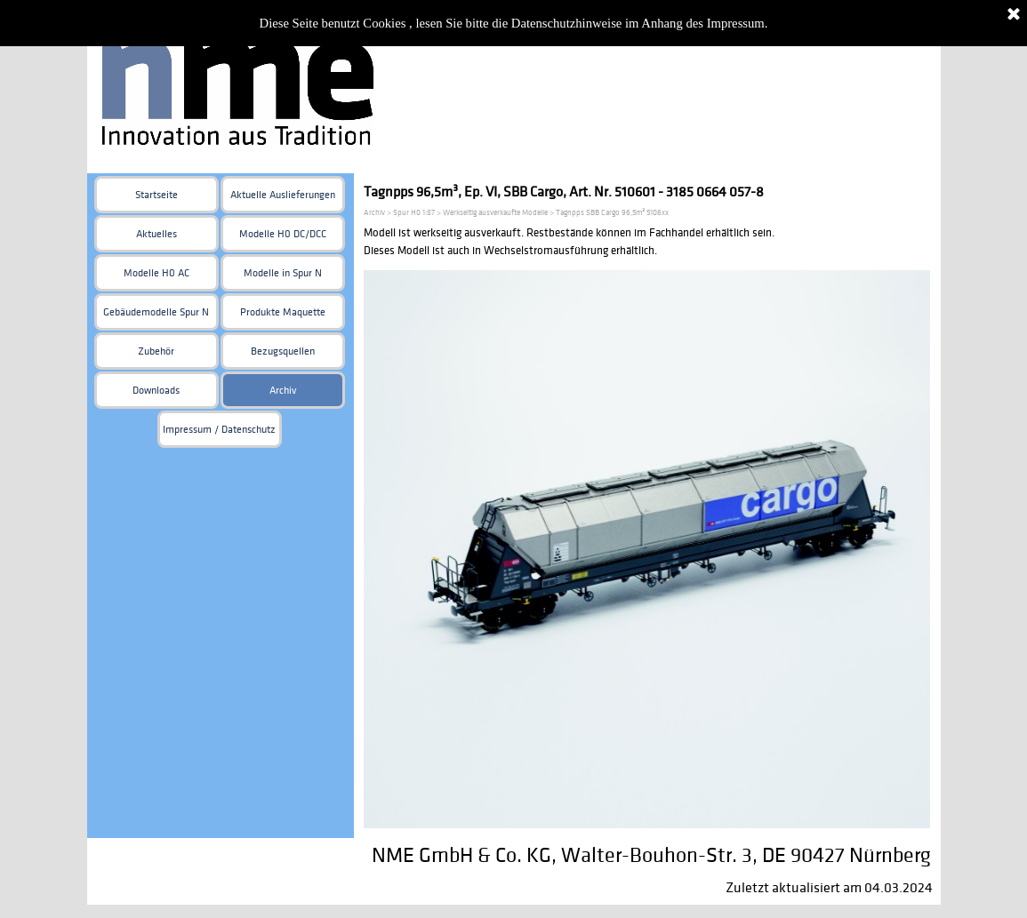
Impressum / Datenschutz (219, 429)
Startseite (156, 195)
